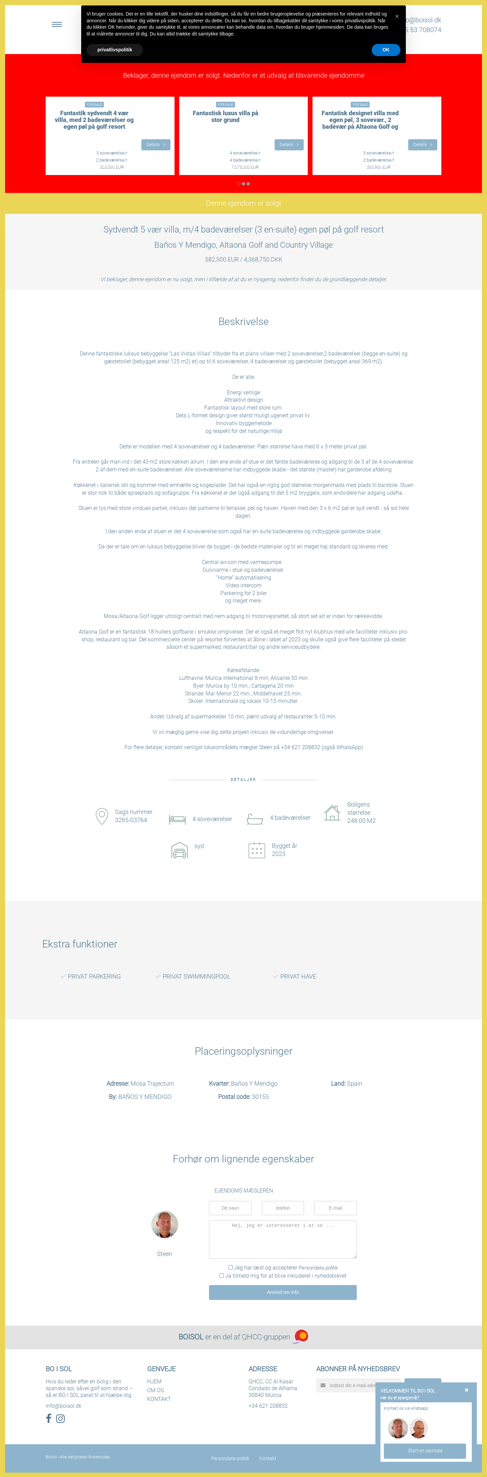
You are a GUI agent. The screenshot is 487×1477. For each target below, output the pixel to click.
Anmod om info (283, 1292)
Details (155, 144)
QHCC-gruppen (266, 1336)
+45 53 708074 (419, 30)
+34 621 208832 (268, 1405)
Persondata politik (318, 1267)
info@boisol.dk (419, 20)
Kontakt (267, 1457)
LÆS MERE (110, 166)
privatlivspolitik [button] (114, 49)
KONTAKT (159, 1398)
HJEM (154, 1381)
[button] (397, 16)
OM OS (155, 1389)
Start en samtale (425, 1450)
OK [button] (386, 49)
